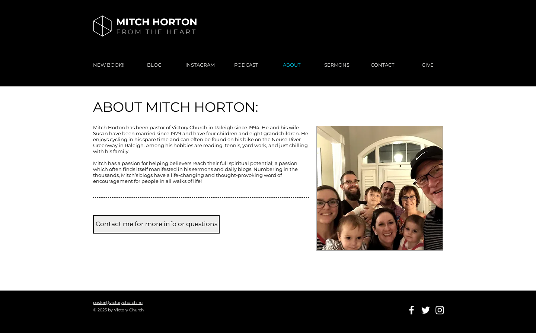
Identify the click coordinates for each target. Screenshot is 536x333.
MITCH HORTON (156, 22)
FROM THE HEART (156, 32)
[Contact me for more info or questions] (156, 224)
